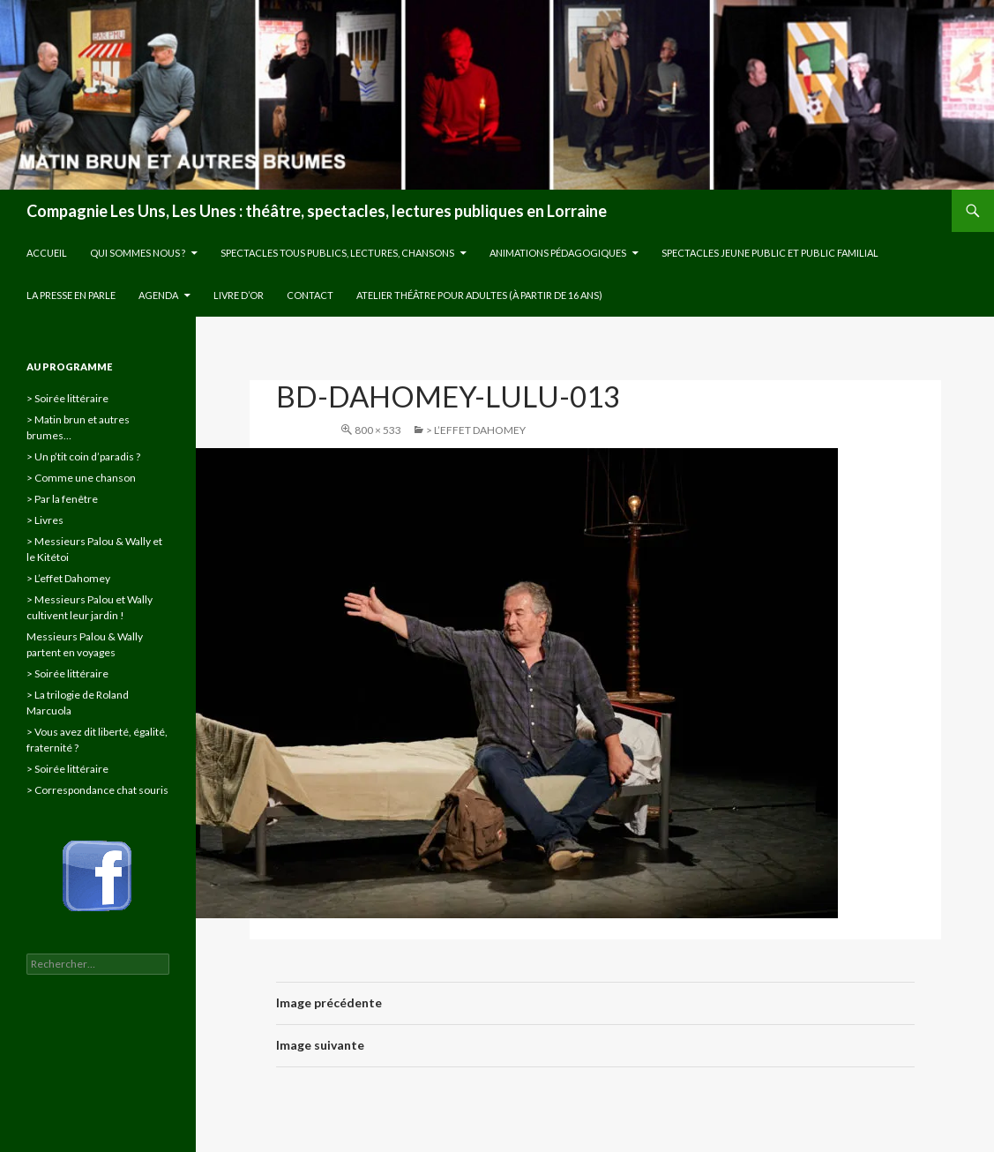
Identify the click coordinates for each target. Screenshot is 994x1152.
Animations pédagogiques (558, 252)
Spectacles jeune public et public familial (769, 252)
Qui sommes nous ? (137, 252)
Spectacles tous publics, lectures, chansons (337, 252)
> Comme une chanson (81, 477)
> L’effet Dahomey (476, 430)
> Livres (45, 520)
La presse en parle (71, 295)
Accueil (46, 252)
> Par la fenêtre (62, 498)
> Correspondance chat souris (97, 790)
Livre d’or (238, 295)
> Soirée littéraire (67, 398)
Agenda (158, 295)
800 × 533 (378, 430)
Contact (310, 295)
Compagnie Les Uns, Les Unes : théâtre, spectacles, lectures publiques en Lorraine (316, 211)
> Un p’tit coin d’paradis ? (83, 456)
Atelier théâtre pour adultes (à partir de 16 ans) (479, 295)
